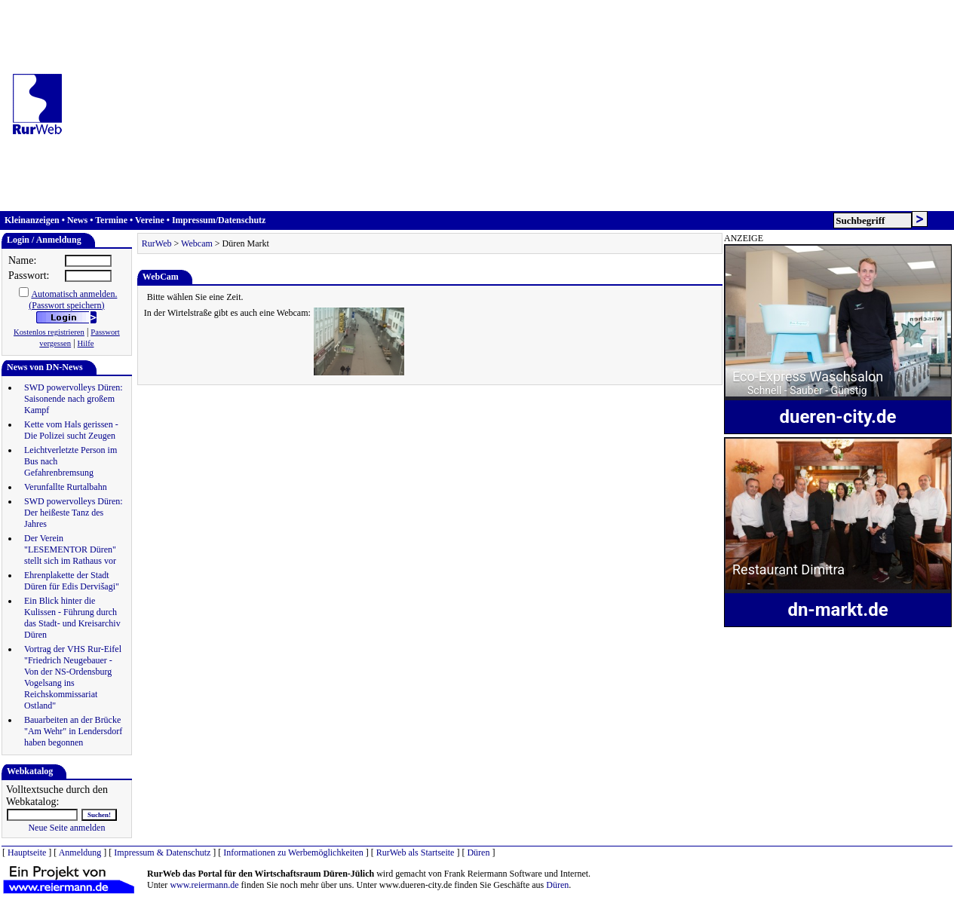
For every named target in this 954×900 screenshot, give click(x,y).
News (77, 220)
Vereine (149, 220)
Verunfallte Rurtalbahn (65, 487)
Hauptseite (27, 852)
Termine (111, 220)
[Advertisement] (514, 105)
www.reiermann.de (204, 885)
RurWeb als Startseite (415, 852)
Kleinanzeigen (32, 220)
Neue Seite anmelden (66, 827)
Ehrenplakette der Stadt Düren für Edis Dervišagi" (71, 581)
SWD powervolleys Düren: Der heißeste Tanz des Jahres (73, 512)
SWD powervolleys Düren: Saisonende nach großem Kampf (73, 398)
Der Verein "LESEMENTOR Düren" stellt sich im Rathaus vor (70, 549)
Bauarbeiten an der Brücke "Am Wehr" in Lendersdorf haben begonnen (73, 731)
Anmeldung (80, 852)
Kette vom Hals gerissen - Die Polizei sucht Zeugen (71, 430)
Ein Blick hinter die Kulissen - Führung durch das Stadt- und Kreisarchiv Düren (72, 617)
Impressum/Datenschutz (218, 220)
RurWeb (157, 243)
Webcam (197, 243)
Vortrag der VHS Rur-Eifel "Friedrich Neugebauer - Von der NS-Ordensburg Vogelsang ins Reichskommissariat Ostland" (72, 677)
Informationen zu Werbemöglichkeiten (293, 852)
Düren (478, 852)
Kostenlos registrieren (49, 332)
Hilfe (86, 343)
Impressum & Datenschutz (162, 852)
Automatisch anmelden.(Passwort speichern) (73, 300)
